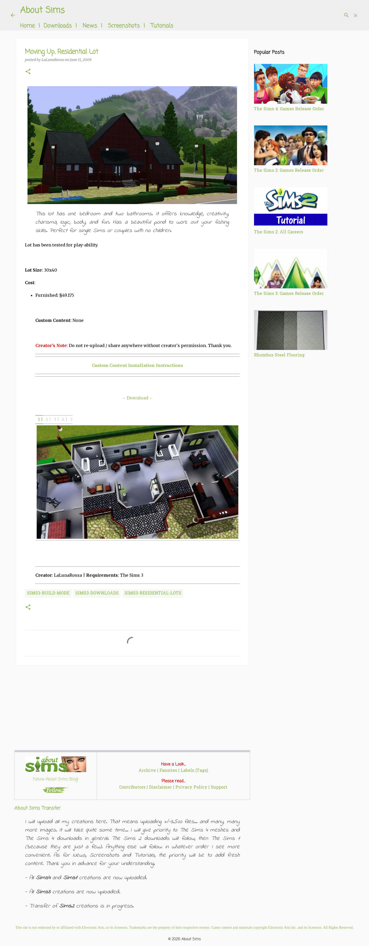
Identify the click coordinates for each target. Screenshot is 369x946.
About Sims (42, 10)
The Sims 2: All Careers (278, 232)
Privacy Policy (191, 787)
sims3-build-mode (48, 593)
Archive (147, 771)
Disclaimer (160, 787)
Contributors (132, 787)
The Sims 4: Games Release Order (289, 109)
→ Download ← (137, 397)
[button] (28, 72)
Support (219, 787)
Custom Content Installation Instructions (137, 365)
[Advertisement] (132, 709)
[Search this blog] (331, 15)
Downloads (58, 25)
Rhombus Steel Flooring (279, 355)
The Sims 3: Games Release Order (289, 294)
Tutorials (162, 25)
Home (27, 25)
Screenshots (124, 25)
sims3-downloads (97, 593)
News (89, 25)
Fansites (168, 771)
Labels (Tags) (194, 771)
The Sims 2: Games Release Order (289, 171)
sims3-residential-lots (153, 593)
